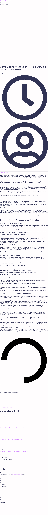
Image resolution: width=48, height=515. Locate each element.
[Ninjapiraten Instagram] (3, 466)
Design (2, 449)
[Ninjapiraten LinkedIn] (3, 470)
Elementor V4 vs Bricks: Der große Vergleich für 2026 (11, 439)
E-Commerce (3, 437)
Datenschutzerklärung (14, 474)
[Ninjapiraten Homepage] (0, 2)
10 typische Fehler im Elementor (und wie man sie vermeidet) (12, 427)
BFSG (40, 216)
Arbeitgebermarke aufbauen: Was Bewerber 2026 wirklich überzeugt (14, 451)
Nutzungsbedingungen (20, 474)
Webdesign (6, 437)
